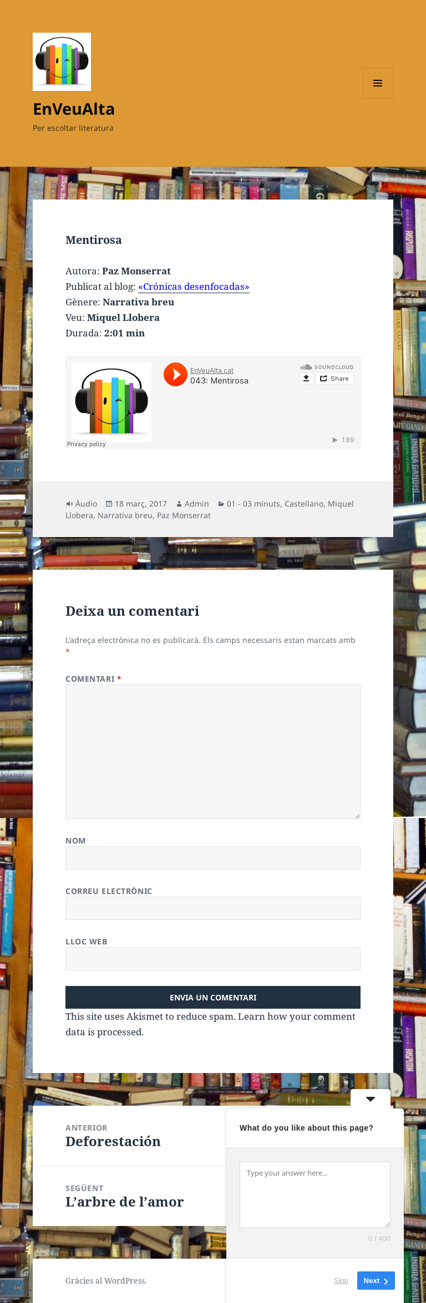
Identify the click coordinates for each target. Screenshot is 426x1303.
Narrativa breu (125, 515)
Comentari (93, 678)
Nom (75, 840)
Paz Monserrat (184, 515)
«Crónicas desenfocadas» (194, 286)
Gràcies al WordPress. (106, 1280)
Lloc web (86, 941)
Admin (197, 503)
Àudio (86, 503)
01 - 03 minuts (253, 503)
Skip (341, 1280)
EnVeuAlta (74, 108)
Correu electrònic (109, 891)
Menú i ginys (377, 98)
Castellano (304, 503)
